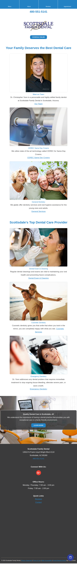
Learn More (38, 425)
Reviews (38, 499)
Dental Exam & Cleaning (38, 278)
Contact (38, 502)
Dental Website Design (59, 560)
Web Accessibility (47, 560)
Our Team (38, 104)
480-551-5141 (38, 11)
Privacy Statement (26, 560)
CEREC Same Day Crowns (38, 158)
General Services (38, 211)
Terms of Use (37, 560)
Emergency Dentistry (38, 389)
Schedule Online (38, 37)
